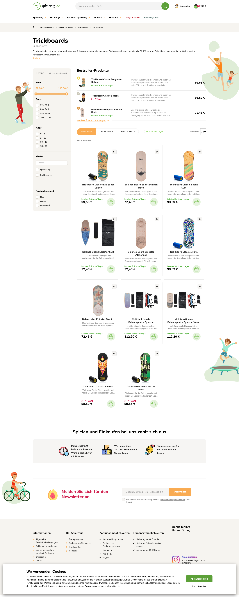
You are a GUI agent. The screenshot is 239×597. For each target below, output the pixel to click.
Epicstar (43, 169)
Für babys (56, 17)
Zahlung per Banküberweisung (111, 546)
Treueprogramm (76, 541)
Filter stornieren (58, 73)
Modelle (99, 17)
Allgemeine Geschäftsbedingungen (47, 543)
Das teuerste (128, 131)
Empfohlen (86, 131)
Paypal (106, 559)
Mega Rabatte (132, 17)
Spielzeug (39, 17)
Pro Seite (194, 131)
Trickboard (44, 175)
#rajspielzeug (189, 559)
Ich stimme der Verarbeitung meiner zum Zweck (157, 502)
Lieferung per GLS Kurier (148, 541)
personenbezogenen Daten (172, 501)
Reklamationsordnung (46, 547)
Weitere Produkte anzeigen (93, 120)
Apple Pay (107, 555)
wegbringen (180, 493)
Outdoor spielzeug (78, 17)
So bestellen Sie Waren (80, 544)
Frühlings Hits (151, 17)
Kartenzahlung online (113, 541)
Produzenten (75, 548)
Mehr (35, 58)
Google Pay (108, 551)
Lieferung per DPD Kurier (148, 551)
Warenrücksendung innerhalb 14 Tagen (45, 553)
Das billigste (106, 131)
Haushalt (115, 17)
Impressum (41, 558)
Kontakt (73, 552)
